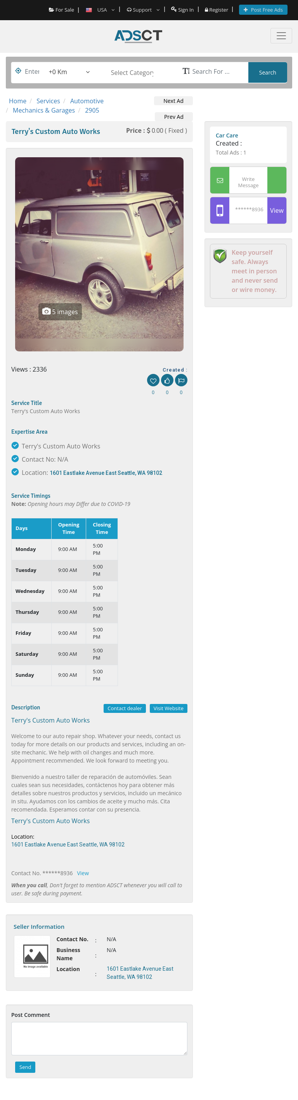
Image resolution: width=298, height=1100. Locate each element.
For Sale (61, 9)
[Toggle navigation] (281, 35)
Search (267, 72)
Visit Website (169, 708)
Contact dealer (124, 708)
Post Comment (30, 1014)
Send (25, 1067)
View (83, 873)
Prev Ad (174, 116)
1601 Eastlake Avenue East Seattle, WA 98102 (106, 473)
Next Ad (173, 100)
